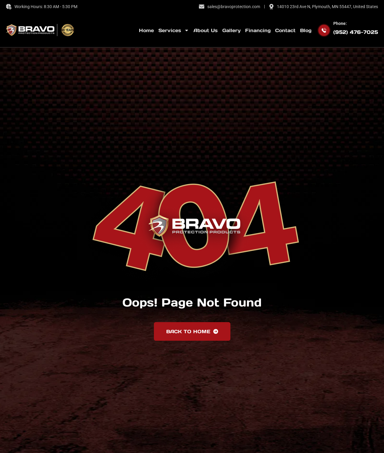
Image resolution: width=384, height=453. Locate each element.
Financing (258, 30)
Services (173, 30)
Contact (285, 30)
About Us (206, 30)
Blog (305, 30)
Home (146, 30)
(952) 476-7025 (355, 32)
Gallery (231, 30)
